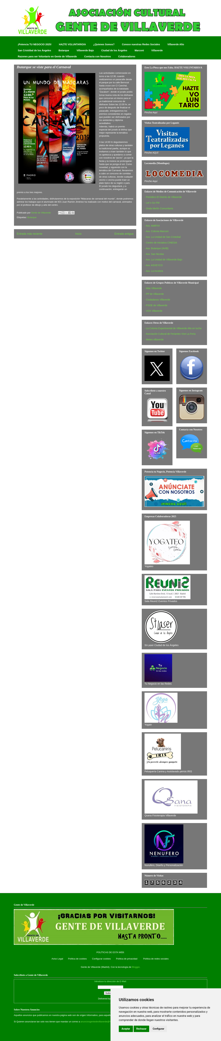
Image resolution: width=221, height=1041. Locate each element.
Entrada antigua (123, 233)
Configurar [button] (158, 1028)
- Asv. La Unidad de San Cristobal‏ (163, 237)
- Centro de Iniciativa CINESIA (161, 242)
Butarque (64, 50)
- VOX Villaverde (153, 310)
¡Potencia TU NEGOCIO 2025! (34, 44)
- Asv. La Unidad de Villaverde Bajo (163, 259)
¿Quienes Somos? (103, 44)
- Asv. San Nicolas (154, 254)
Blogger (136, 967)
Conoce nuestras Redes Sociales (141, 44)
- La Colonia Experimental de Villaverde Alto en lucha (173, 328)
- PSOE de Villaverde (156, 305)
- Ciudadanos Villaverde (157, 299)
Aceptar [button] (126, 1028)
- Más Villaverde (153, 288)
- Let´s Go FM (152, 202)
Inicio (78, 233)
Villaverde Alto (175, 44)
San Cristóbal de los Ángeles (34, 50)
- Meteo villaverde (154, 339)
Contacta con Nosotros (97, 56)
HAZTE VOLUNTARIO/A (72, 44)
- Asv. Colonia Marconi (157, 231)
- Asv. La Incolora (154, 271)
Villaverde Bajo (85, 50)
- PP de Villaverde (154, 294)
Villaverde (157, 50)
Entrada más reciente (29, 233)
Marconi (139, 50)
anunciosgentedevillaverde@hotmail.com (101, 1021)
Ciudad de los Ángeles (114, 50)
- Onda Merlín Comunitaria (159, 208)
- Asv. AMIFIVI (152, 225)
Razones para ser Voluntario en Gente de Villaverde (47, 56)
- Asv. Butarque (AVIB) (157, 248)
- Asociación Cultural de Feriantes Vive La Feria (170, 333)
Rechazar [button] (141, 1028)
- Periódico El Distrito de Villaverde (163, 197)
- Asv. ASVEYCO (154, 265)
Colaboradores (126, 56)
